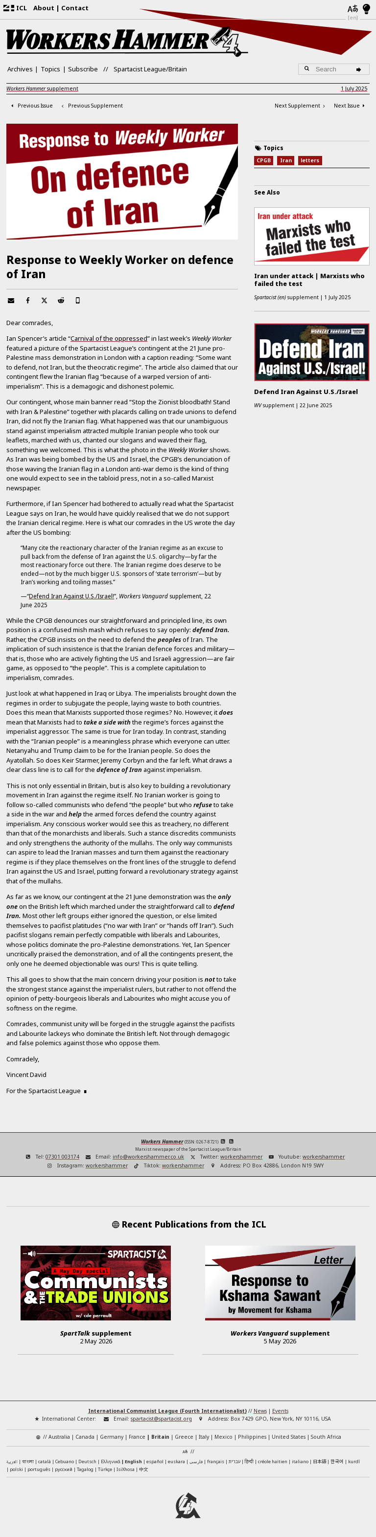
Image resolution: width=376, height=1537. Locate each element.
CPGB (264, 160)
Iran (286, 160)
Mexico (223, 1436)
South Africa (326, 1436)
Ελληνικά (110, 1461)
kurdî (354, 1461)
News (260, 1410)
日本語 (319, 1461)
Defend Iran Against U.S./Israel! (71, 596)
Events (280, 1410)
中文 (143, 1469)
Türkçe (105, 1469)
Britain (160, 1436)
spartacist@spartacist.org (161, 1418)
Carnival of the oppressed (108, 338)
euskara (176, 1461)
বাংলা (28, 1462)
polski (16, 1469)
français (215, 1461)
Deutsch (87, 1461)
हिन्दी (249, 1461)
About (43, 7)
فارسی (196, 1461)
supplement (42, 88)
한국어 (337, 1461)
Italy (204, 1436)
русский (63, 1469)
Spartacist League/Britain (150, 69)
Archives (20, 69)
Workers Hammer (162, 1141)
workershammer (241, 1156)
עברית (234, 1461)
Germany (111, 1436)
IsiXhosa (126, 1469)
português (38, 1469)
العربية (12, 1462)
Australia (59, 1436)
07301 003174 (62, 1156)
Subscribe (83, 69)
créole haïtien (272, 1461)
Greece (184, 1436)
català (44, 1461)
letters (310, 160)
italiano (300, 1461)
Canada (84, 1436)
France (137, 1436)
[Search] (360, 69)
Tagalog (85, 1469)
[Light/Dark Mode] (366, 9)
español (155, 1461)
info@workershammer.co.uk (148, 1156)
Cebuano (64, 1461)
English (133, 1461)
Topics (50, 69)
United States (289, 1436)
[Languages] (353, 9)
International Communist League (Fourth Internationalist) (167, 1410)
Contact (75, 7)
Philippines (252, 1436)
